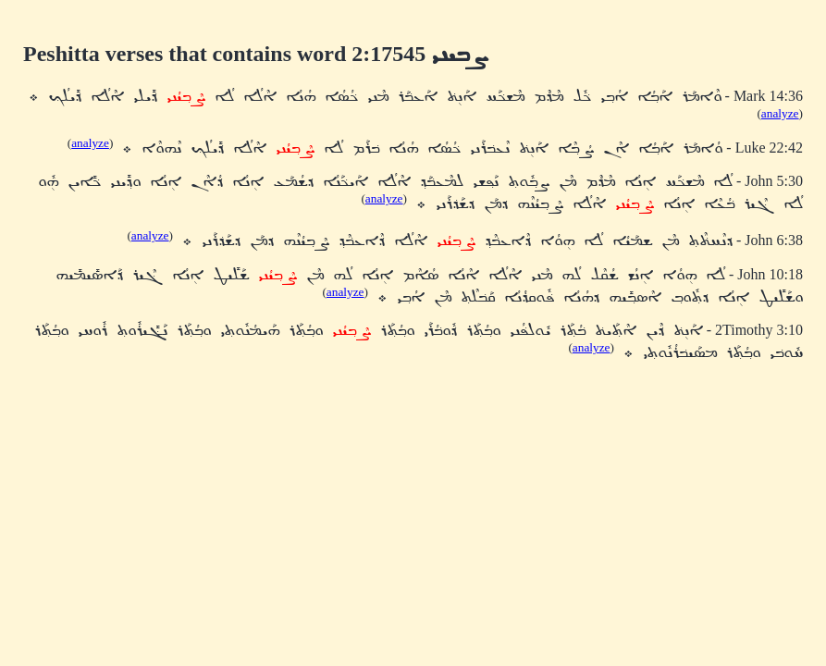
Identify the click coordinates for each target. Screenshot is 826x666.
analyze (780, 113)
